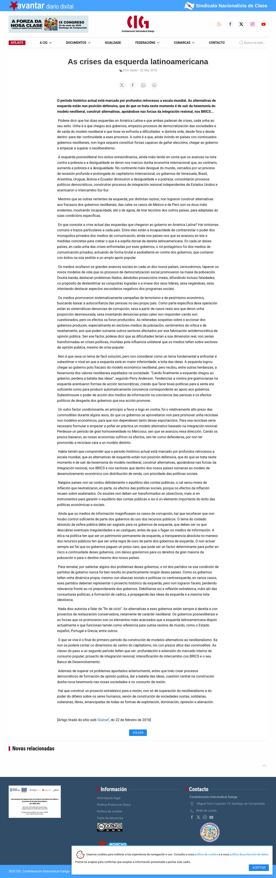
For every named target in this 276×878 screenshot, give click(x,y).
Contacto (217, 42)
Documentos (78, 42)
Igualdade (113, 42)
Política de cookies (109, 811)
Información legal (109, 798)
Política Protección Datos (114, 804)
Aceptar (258, 867)
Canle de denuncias (110, 818)
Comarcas (184, 42)
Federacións (147, 42)
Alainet (103, 720)
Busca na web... (252, 43)
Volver (138, 732)
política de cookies (206, 854)
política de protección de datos (249, 854)
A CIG (46, 42)
